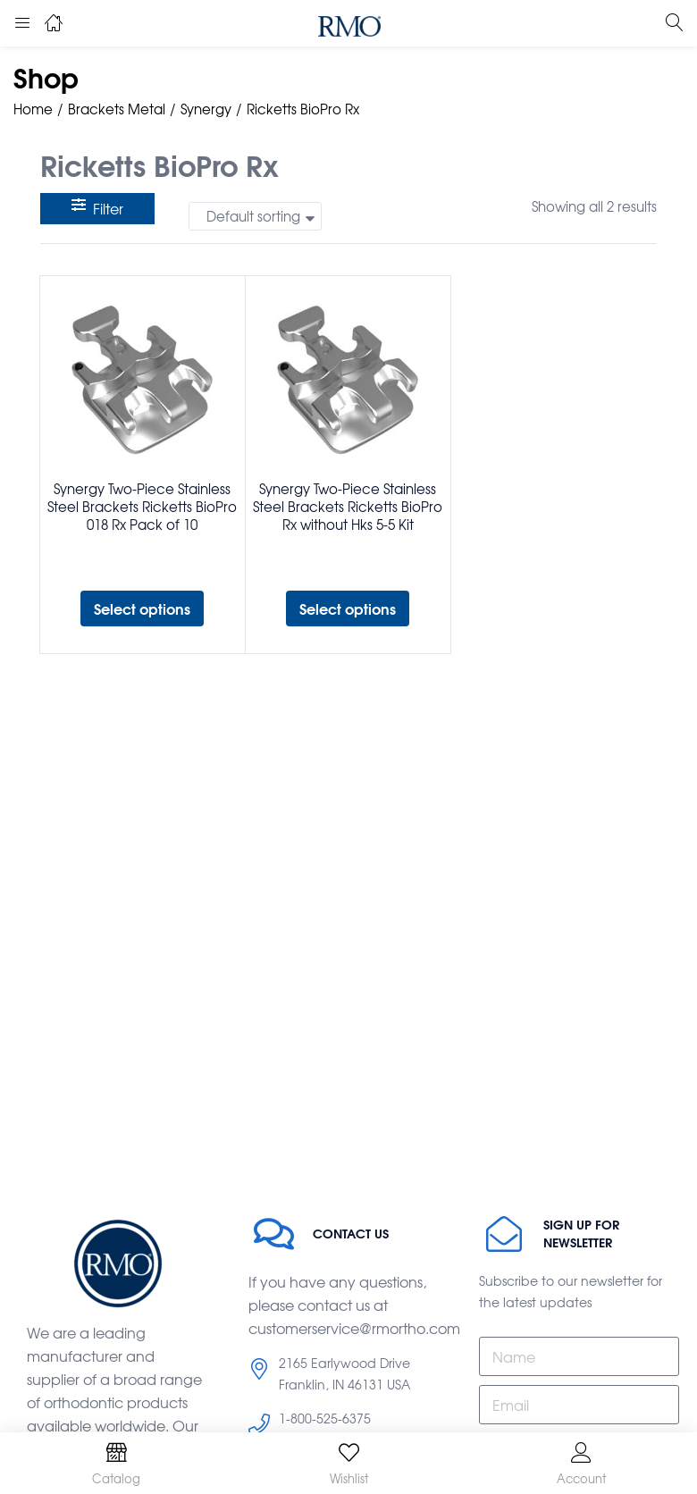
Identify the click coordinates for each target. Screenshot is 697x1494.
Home (33, 109)
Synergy (206, 109)
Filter (97, 208)
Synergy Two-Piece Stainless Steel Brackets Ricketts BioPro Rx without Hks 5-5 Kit (347, 506)
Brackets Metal (116, 109)
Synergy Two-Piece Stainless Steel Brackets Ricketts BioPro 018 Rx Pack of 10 (142, 506)
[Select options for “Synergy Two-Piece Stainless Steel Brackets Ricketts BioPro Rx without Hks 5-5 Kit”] (347, 608)
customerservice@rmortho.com (354, 1328)
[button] (255, 216)
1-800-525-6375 (325, 1418)
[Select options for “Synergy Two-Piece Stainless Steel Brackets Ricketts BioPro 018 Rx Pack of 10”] (142, 608)
